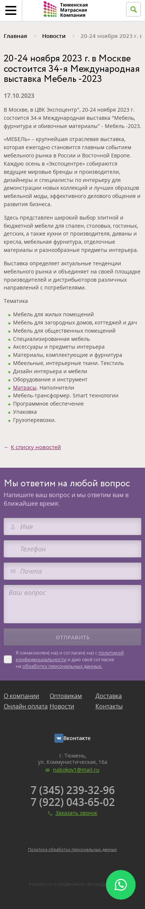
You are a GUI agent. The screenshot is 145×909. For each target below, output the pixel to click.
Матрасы (25, 387)
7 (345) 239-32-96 (73, 790)
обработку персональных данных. (62, 666)
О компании (21, 696)
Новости (62, 706)
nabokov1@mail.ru (76, 769)
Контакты (109, 706)
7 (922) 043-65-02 (73, 802)
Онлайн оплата (26, 706)
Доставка (108, 696)
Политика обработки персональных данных (72, 849)
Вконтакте (77, 738)
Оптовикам (66, 696)
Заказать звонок (76, 812)
